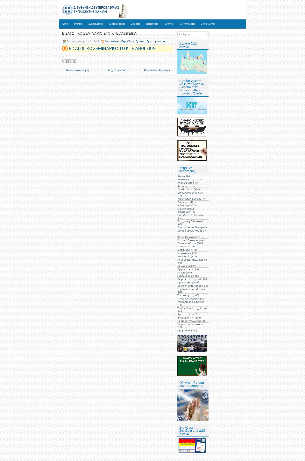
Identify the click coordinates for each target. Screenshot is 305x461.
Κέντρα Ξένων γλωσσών (191, 230)
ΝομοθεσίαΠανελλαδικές (192, 259)
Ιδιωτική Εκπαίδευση (189, 227)
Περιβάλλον (127, 41)
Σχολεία (78, 23)
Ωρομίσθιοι (184, 330)
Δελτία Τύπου (185, 189)
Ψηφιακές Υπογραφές (190, 321)
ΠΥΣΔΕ (181, 272)
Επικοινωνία (208, 23)
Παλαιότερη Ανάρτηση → (159, 70)
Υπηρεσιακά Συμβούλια (190, 301)
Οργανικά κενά (186, 269)
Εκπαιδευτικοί (117, 23)
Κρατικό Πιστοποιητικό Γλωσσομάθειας (191, 242)
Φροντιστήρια (185, 314)
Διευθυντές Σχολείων (190, 192)
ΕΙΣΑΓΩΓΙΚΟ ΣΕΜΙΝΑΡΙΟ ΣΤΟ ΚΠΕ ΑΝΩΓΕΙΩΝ (99, 33)
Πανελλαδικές (185, 275)
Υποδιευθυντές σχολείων (192, 308)
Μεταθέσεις (184, 249)
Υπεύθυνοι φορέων (188, 298)
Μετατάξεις (184, 253)
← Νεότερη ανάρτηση (76, 70)
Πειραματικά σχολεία (189, 279)
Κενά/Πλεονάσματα (188, 237)
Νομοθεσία (152, 23)
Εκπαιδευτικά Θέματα (190, 215)
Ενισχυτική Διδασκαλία (190, 221)
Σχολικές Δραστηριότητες (151, 41)
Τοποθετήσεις (185, 295)
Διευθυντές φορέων (189, 198)
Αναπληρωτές (185, 182)
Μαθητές (135, 23)
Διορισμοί (183, 202)
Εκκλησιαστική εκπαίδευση (186, 210)
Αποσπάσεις (184, 186)
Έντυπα (168, 23)
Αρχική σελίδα (116, 70)
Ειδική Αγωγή (185, 205)
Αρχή (65, 23)
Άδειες (181, 176)
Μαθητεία (183, 246)
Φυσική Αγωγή (185, 317)
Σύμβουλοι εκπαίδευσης (191, 289)
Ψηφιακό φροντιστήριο (190, 324)
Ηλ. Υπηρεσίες (187, 23)
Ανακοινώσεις (95, 23)
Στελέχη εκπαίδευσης (190, 285)
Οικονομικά (184, 266)
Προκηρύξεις (185, 282)
